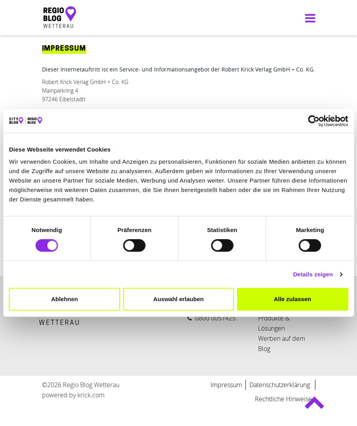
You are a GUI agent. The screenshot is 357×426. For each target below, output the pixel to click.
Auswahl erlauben (178, 299)
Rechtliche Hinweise (283, 399)
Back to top (314, 406)
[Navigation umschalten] (308, 18)
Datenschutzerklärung (280, 384)
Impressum (226, 384)
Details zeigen (313, 274)
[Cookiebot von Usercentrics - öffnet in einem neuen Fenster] (313, 121)
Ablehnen (64, 299)
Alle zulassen (292, 299)
